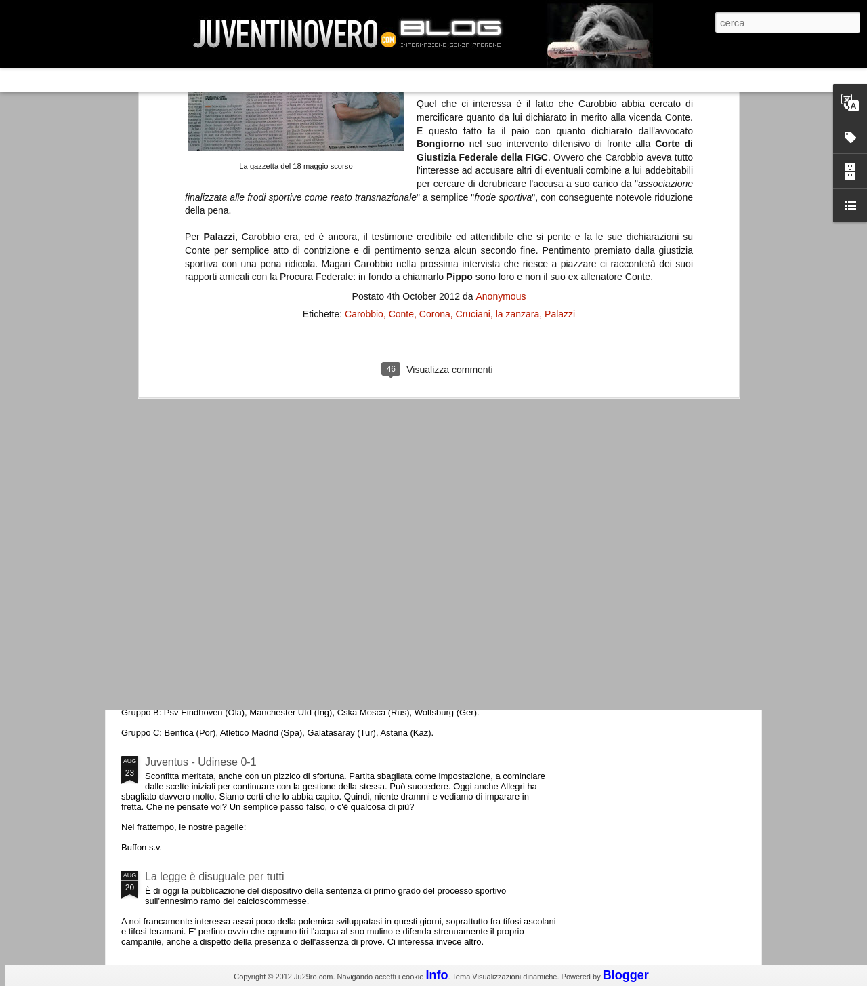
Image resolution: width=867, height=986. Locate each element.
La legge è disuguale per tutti (214, 876)
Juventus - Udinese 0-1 (201, 762)
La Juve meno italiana (198, 514)
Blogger (626, 975)
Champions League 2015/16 (213, 647)
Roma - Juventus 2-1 (195, 588)
